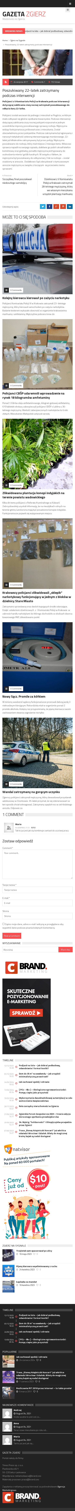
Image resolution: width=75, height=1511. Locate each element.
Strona (5, 911)
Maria (18, 824)
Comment (7, 848)
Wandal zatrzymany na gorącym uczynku (31, 791)
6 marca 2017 (25, 1391)
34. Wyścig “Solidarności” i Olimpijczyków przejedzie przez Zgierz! (45, 1124)
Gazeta (24, 14)
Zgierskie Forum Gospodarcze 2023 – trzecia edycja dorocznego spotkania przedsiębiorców (45, 1115)
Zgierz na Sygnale (17, 40)
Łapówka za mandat (26, 1281)
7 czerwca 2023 (26, 1381)
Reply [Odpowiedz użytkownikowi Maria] (33, 827)
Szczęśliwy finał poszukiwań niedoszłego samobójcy (17, 181)
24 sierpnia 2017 (21, 81)
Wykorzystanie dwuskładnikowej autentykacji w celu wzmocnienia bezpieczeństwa (45, 1099)
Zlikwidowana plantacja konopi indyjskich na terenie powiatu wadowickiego (33, 495)
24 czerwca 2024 (27, 1360)
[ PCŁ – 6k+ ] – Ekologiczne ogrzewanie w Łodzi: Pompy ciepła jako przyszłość (42, 1091)
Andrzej (18, 1410)
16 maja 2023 (25, 1254)
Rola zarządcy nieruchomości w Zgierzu (39, 1106)
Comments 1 (39, 81)
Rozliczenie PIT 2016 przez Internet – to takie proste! (44, 1388)
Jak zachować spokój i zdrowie (34, 1081)
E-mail (6, 898)
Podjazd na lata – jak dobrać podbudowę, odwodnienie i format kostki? (39, 1067)
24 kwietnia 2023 (27, 1269)
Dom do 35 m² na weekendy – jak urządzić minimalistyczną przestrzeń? (39, 1075)
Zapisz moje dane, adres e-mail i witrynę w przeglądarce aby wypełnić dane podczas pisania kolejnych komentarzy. (33, 925)
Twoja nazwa (9, 885)
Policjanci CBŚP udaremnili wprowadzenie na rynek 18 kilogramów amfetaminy (33, 395)
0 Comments (16, 290)
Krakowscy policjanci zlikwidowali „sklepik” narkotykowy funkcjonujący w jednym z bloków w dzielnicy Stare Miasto (36, 596)
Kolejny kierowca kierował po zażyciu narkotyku (35, 297)
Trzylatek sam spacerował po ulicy (34, 1250)
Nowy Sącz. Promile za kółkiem (23, 696)
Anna (16, 1423)
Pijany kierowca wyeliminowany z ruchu (36, 1266)
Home (5, 40)
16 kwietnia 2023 (27, 1285)
